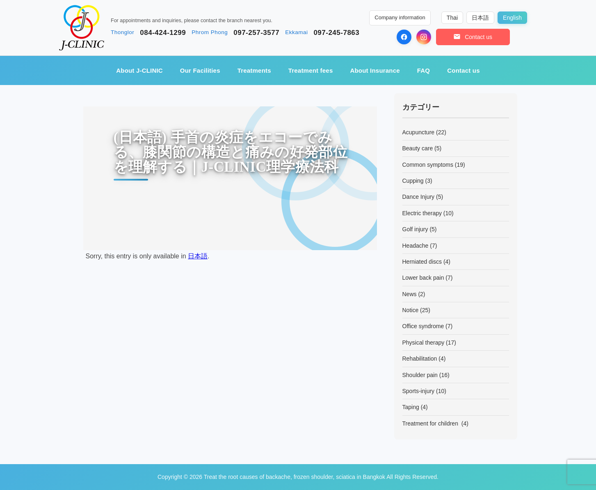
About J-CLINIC (139, 70)
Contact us (463, 70)
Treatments (254, 70)
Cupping (413, 180)
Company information (399, 17)
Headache (415, 245)
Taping (410, 407)
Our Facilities (200, 70)
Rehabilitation (419, 358)
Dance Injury (418, 196)
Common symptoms (427, 164)
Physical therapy (423, 342)
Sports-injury (418, 391)
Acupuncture (418, 132)
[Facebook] (404, 37)
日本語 (198, 256)
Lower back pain (423, 277)
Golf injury (415, 229)
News (409, 294)
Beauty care (417, 148)
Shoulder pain (420, 375)
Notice (410, 310)
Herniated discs (422, 261)
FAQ (423, 70)
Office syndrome (423, 326)
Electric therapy (422, 213)
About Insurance (375, 70)
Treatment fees (310, 70)
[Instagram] (423, 37)
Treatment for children (431, 423)
